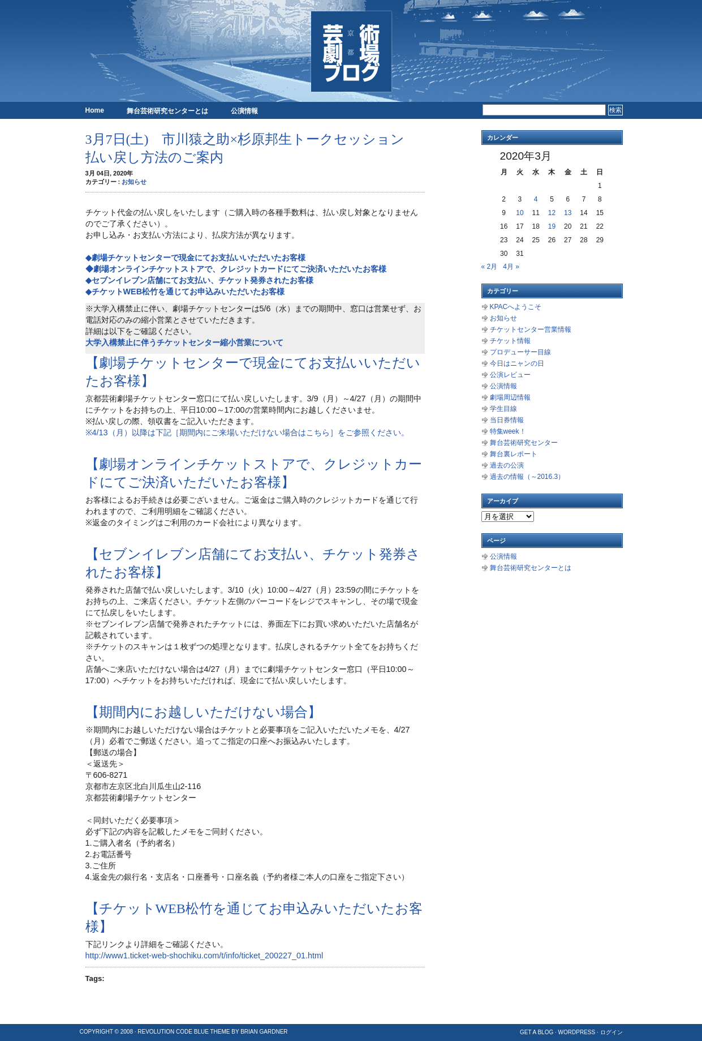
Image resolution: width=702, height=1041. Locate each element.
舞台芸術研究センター (524, 443)
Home (94, 110)
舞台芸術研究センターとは (167, 111)
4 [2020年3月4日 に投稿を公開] (536, 199)
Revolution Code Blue (173, 1032)
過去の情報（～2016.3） (527, 477)
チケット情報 (510, 341)
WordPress (577, 1032)
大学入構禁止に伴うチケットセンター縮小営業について (184, 342)
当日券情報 (507, 420)
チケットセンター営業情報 (530, 329)
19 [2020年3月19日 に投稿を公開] (551, 226)
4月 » (511, 267)
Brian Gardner (263, 1032)
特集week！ (508, 431)
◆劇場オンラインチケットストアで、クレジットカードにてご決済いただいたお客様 (235, 268)
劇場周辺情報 (510, 397)
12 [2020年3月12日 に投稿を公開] (551, 213)
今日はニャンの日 (517, 363)
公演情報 (244, 111)
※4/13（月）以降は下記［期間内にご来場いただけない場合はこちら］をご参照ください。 (247, 432)
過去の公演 (507, 465)
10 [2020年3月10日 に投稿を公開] (519, 213)
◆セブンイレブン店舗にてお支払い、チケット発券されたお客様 (199, 280)
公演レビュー (510, 375)
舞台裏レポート (513, 454)
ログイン (611, 1032)
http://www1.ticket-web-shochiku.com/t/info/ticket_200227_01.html (204, 955)
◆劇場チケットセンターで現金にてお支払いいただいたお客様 (195, 257)
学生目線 (503, 409)
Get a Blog (536, 1032)
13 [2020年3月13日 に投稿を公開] (567, 213)
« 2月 (489, 267)
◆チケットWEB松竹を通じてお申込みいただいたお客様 (185, 291)
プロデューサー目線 (520, 352)
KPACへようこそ (516, 307)
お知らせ (134, 181)
